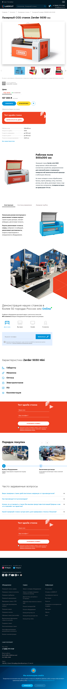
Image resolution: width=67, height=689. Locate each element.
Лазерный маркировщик (9, 598)
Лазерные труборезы (8, 595)
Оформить (9, 103)
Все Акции (48, 598)
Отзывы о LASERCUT (51, 592)
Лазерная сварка (7, 609)
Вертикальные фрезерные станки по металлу (9, 619)
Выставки (48, 609)
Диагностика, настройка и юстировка (30, 598)
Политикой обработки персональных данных (28, 683)
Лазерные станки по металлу (10, 592)
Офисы (47, 612)
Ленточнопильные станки (9, 627)
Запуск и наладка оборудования (32, 589)
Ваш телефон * (23, 416)
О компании (48, 589)
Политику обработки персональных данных (22, 344)
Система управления (24, 205)
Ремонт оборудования (29, 610)
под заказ (6, 92)
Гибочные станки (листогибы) (10, 616)
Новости (47, 602)
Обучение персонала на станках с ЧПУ (32, 603)
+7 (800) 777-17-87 (59, 5)
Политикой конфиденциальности (24, 681)
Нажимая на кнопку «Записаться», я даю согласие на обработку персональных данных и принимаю (25, 343)
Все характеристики (8, 141)
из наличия (17, 92)
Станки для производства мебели (9, 605)
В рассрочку (23, 103)
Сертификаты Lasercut (51, 595)
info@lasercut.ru (60, 7)
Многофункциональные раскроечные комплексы (9, 630)
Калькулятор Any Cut (29, 613)
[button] (65, 70)
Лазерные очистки (7, 612)
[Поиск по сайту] (31, 6)
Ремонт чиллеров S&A (29, 607)
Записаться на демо (14, 119)
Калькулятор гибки (28, 619)
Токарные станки (7, 623)
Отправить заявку (33, 424)
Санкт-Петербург (7, 642)
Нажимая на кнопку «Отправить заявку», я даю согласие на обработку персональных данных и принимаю (33, 430)
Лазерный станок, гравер (9, 589)
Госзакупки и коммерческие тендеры (53, 605)
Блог (46, 616)
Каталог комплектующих (9, 634)
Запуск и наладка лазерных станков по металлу (30, 593)
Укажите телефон (10, 338)
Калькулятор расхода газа (30, 616)
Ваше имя (22, 411)
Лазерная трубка (42, 205)
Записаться (43, 338)
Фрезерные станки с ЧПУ (9, 602)
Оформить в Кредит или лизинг (11, 109)
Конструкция (8, 205)
